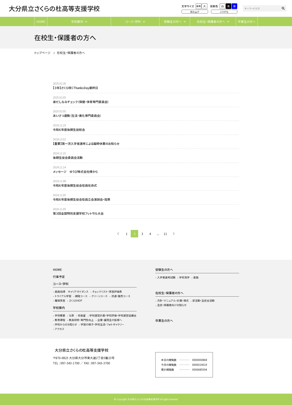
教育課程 (60, 320)
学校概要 (60, 315)
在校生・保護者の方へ (211, 21)
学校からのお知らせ (66, 324)
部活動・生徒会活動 (203, 300)
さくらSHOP (75, 300)
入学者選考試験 (166, 277)
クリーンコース (99, 296)
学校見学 (184, 277)
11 (165, 233)
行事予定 (59, 276)
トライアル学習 (63, 296)
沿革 (71, 315)
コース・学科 (133, 21)
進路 (196, 277)
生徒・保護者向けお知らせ (171, 305)
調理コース (81, 296)
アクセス (59, 329)
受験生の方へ (173, 21)
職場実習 (60, 300)
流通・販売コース (120, 296)
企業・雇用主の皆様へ (109, 320)
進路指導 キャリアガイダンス (71, 291)
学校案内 (77, 21)
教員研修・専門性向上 (81, 320)
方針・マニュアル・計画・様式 (173, 300)
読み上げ (194, 11)
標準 (198, 6)
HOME (40, 21)
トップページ (42, 52)
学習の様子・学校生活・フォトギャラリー (102, 324)
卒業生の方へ (247, 21)
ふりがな (224, 11)
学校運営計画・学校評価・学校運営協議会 (112, 315)
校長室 (82, 315)
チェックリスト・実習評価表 (107, 291)
